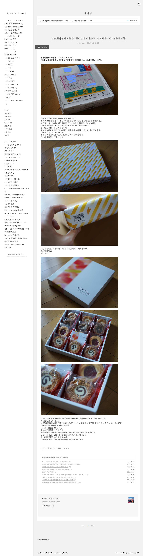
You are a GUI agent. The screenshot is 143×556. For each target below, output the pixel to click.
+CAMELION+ (9, 176)
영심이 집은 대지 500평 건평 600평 (16, 229)
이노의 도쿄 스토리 (16, 13)
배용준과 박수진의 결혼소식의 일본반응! (55, 461)
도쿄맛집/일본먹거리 (13, 23)
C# (9, 77)
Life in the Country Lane (12, 226)
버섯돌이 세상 (9, 173)
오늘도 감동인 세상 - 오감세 (14, 244)
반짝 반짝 (7, 247)
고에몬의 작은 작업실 (11, 207)
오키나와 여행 (10, 45)
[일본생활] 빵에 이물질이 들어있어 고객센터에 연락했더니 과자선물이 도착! (66, 21)
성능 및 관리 (13, 58)
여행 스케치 (8, 166)
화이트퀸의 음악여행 (11, 185)
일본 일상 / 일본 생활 (13, 20)
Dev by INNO (10, 74)
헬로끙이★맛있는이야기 (13, 154)
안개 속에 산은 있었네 (12, 219)
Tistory (125, 553)
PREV (82, 525)
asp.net (11, 81)
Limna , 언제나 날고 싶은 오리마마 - (16, 213)
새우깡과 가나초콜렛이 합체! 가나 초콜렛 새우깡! (57, 480)
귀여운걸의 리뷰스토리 (12, 157)
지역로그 (7, 132)
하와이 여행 (10, 39)
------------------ (10, 51)
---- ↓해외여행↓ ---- (12, 36)
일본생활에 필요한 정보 (13, 27)
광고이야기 (12, 84)
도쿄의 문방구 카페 (48, 472)
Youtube (60, 553)
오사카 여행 (9, 48)
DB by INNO (10, 55)
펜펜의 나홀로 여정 (11, 241)
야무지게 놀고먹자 (10, 182)
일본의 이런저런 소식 (13, 33)
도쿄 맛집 (7, 116)
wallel (137, 553)
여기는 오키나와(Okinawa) (13, 210)
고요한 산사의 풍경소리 (12, 145)
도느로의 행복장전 (10, 201)
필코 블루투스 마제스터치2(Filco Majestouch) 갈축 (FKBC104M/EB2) (64, 475)
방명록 (6, 135)
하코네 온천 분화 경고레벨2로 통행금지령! (55, 469)
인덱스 (11, 61)
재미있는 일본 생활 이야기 (51, 501)
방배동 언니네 (9, 163)
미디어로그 (8, 129)
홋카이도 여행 (10, 42)
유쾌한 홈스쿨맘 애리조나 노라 (15, 222)
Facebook (54, 553)
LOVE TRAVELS (10, 232)
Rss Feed (40, 553)
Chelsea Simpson (10, 160)
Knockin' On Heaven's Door (13, 198)
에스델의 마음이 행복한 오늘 (14, 194)
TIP (10, 68)
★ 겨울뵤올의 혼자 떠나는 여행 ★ (16, 170)
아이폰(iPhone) (10, 91)
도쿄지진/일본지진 (12, 30)
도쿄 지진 (7, 126)
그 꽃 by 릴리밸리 (10, 148)
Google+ (65, 553)
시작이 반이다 (9, 216)
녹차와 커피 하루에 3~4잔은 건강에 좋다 (55, 467)
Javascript (12, 87)
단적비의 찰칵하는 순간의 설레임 (16, 238)
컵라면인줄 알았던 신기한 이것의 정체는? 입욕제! (58, 477)
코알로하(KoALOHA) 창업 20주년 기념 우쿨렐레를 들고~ (60, 482)
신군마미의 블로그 (10, 142)
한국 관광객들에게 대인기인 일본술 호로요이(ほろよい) (60, 464)
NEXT (93, 525)
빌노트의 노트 (9, 204)
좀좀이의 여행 (9, 151)
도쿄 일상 (7, 113)
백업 (10, 64)
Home (6, 110)
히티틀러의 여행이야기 (12, 179)
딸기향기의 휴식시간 (11, 235)
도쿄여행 (7, 120)
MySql (10, 71)
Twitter (48, 553)
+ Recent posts (44, 539)
